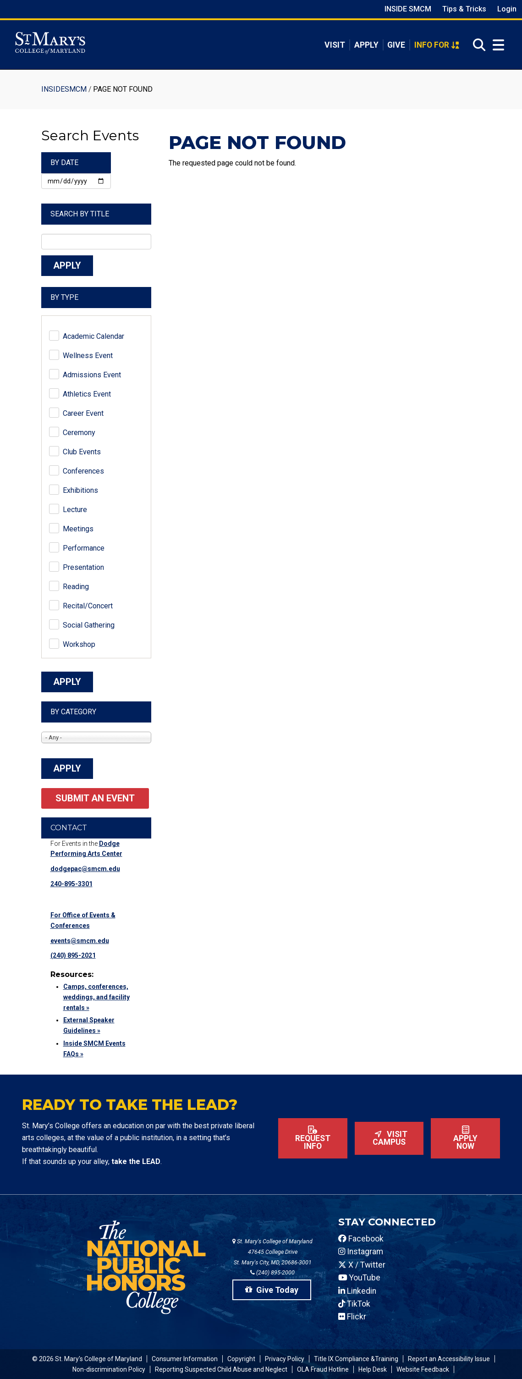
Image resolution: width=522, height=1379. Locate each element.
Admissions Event (92, 374)
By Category (73, 711)
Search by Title (79, 214)
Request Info (312, 1138)
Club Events (82, 451)
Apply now (465, 1138)
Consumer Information (185, 1358)
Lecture (75, 509)
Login (507, 9)
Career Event (83, 413)
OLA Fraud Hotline (323, 1369)
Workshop (79, 644)
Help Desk (372, 1369)
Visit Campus (389, 1138)
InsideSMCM (64, 89)
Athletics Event (87, 394)
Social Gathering (89, 625)
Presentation (83, 567)
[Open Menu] (496, 45)
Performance (83, 548)
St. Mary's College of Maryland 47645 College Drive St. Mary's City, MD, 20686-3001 (272, 1252)
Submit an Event (95, 798)
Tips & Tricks (464, 9)
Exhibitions (80, 490)
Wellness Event (88, 355)
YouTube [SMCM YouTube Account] (359, 1277)
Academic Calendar (93, 336)
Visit (334, 45)
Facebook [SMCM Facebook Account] (361, 1238)
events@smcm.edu (79, 940)
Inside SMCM (408, 9)
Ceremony (79, 432)
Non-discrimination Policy (108, 1369)
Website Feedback (422, 1369)
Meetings (78, 528)
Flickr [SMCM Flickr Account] (352, 1316)
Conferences (83, 471)
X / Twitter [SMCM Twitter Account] (361, 1264)
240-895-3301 (71, 884)
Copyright (241, 1358)
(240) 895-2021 (73, 955)
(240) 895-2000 (272, 1272)
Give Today (271, 1290)
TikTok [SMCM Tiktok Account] (354, 1303)
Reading (76, 586)
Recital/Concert (88, 605)
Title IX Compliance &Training (356, 1358)
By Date (64, 162)
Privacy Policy (284, 1358)
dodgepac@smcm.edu (85, 868)
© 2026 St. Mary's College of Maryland (87, 1358)
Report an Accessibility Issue (449, 1358)
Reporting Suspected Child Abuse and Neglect (221, 1369)
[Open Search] (476, 45)
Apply (366, 45)
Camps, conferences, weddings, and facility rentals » (96, 997)
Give (396, 45)
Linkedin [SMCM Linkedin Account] (357, 1291)
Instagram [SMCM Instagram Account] (360, 1251)
